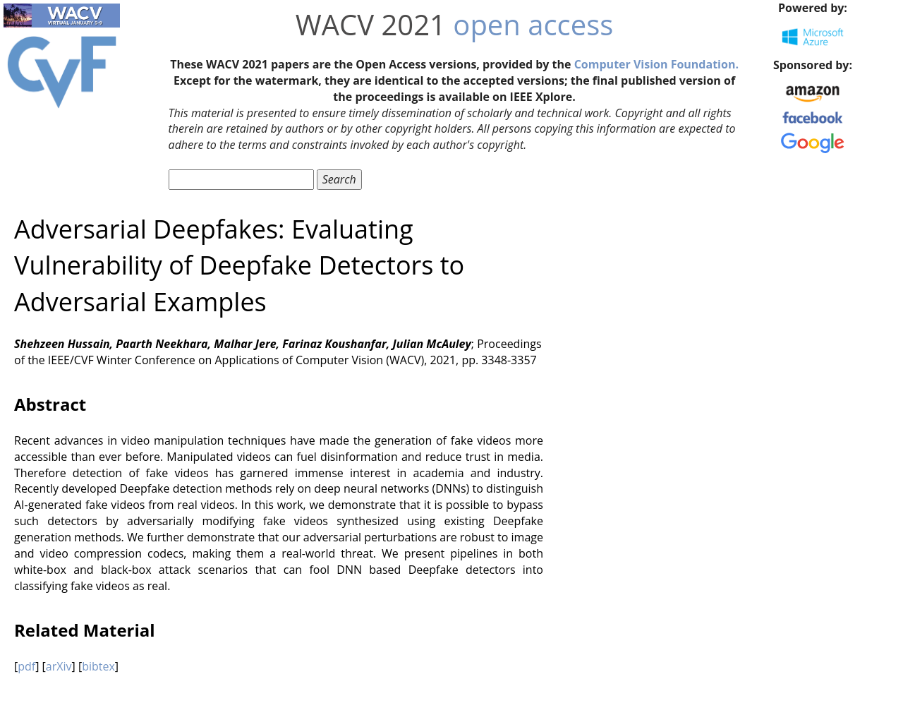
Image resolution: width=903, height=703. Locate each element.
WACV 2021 (371, 24)
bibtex (98, 666)
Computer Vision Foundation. (656, 64)
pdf (26, 666)
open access (533, 24)
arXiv (59, 666)
